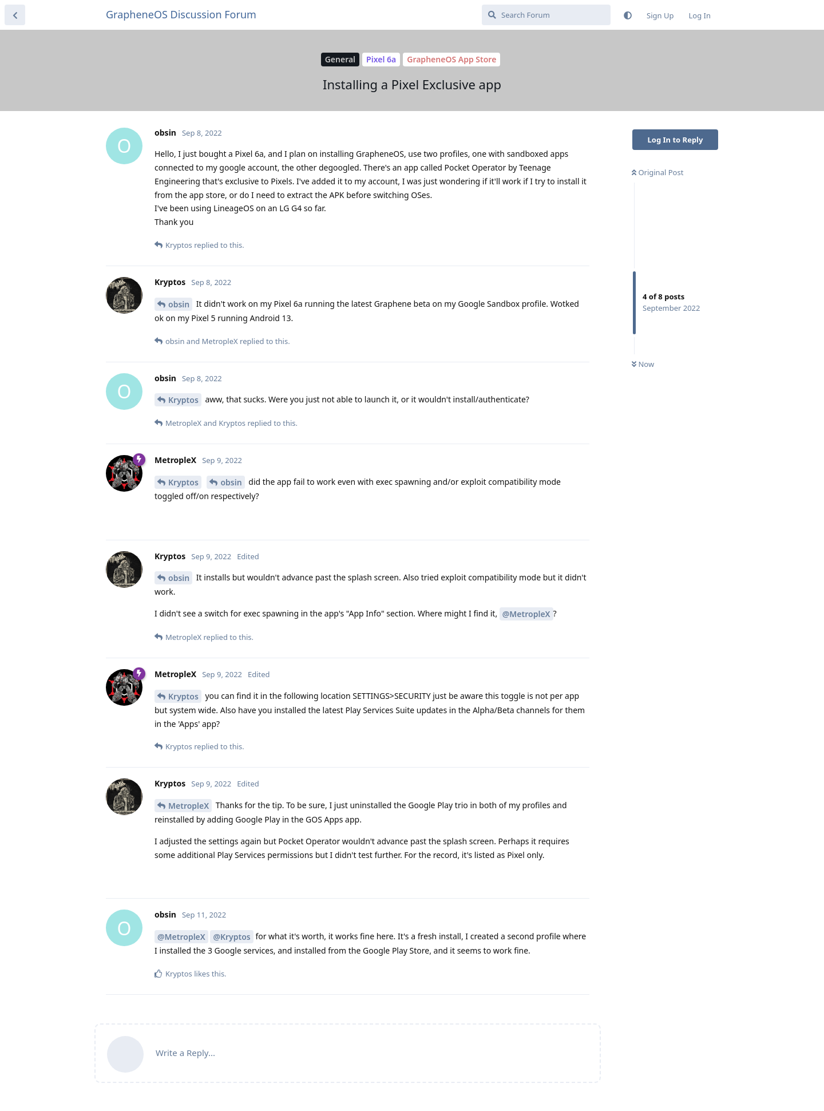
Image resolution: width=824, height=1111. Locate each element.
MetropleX (188, 805)
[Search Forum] (546, 15)
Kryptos (183, 399)
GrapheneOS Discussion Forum (181, 14)
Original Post (657, 172)
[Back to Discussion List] (15, 15)
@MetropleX (526, 613)
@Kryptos (231, 936)
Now (643, 364)
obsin (178, 304)
